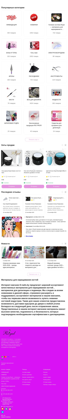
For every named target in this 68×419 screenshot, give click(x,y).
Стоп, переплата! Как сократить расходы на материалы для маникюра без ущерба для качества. (33, 267)
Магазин (45, 372)
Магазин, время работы (28, 377)
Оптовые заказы (26, 382)
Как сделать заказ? (27, 379)
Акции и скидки (47, 377)
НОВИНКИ (4, 374)
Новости (45, 374)
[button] (62, 145)
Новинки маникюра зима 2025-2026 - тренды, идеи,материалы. (11, 265)
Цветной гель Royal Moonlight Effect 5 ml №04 (56, 171)
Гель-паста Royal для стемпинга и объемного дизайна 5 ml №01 (33, 171)
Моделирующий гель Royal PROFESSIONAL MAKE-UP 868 (59, 198)
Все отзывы (29, 236)
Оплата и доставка (27, 374)
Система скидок (26, 372)
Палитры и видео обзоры (49, 384)
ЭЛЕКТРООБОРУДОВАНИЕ (8, 386)
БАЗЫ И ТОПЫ (5, 381)
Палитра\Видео (26, 384)
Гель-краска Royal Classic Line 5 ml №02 (37, 198)
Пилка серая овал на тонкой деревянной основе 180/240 (15, 198)
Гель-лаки (3, 383)
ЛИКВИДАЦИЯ (5, 372)
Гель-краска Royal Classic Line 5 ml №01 (11, 171)
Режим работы (47, 379)
